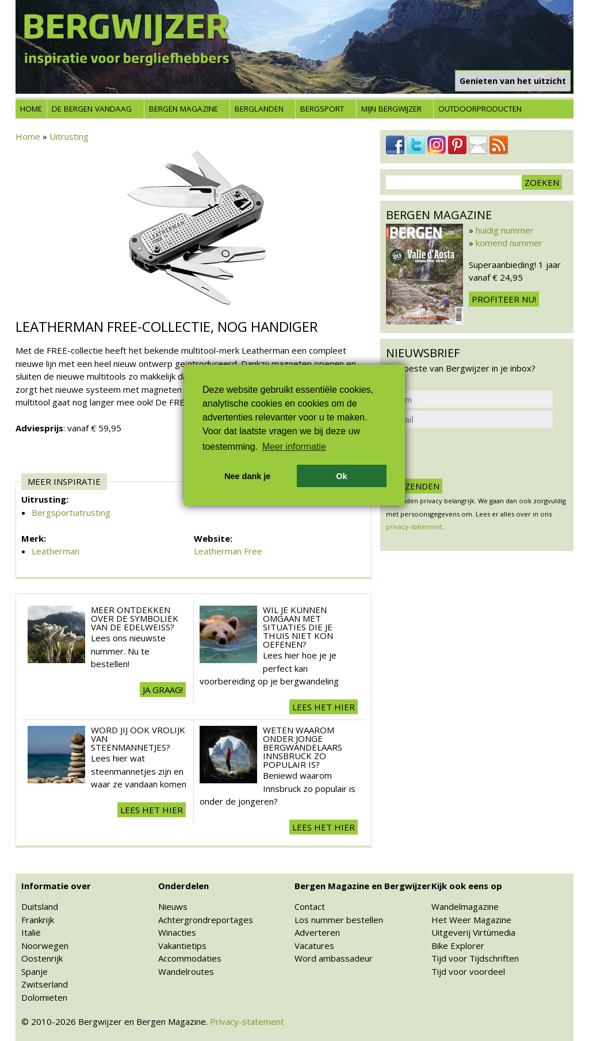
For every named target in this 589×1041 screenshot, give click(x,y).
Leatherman (55, 551)
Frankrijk (37, 919)
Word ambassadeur (333, 958)
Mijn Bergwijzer (391, 109)
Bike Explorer (457, 945)
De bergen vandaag (92, 109)
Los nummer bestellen (338, 919)
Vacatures (314, 945)
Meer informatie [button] (294, 446)
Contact (309, 906)
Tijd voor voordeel (468, 971)
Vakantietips (182, 945)
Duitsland (39, 906)
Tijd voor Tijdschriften (475, 958)
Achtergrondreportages (205, 919)
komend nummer (509, 242)
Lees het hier (323, 707)
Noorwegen (44, 945)
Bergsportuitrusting (71, 512)
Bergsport (322, 109)
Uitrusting (69, 136)
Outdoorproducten (480, 109)
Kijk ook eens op (466, 885)
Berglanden (259, 109)
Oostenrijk (42, 958)
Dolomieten (44, 997)
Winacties (177, 932)
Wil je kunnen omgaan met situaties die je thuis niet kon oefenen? (298, 627)
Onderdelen (183, 885)
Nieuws (173, 906)
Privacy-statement (247, 1021)
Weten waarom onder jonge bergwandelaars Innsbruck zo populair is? (302, 747)
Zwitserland (44, 984)
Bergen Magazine (183, 109)
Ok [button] (341, 476)
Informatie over (56, 885)
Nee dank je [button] (247, 476)
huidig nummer (505, 230)
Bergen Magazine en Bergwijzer (362, 885)
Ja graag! (163, 689)
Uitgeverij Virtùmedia (473, 932)
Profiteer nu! (504, 299)
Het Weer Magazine (471, 919)
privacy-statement (414, 526)
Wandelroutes (186, 971)
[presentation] (473, 453)
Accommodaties (189, 958)
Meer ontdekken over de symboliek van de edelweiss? (134, 618)
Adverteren (317, 932)
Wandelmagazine (465, 906)
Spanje (34, 971)
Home (31, 109)
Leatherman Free (228, 551)
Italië (31, 932)
